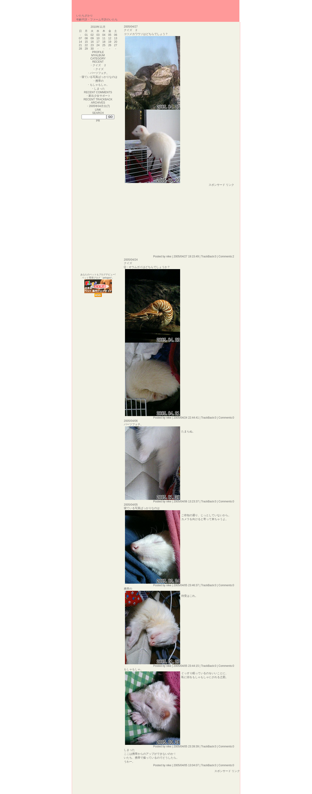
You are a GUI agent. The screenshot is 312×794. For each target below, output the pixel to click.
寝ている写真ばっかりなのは (99, 77)
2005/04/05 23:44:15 (186, 665)
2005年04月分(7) (99, 106)
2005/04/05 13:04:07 (186, 765)
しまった (99, 88)
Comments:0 (226, 417)
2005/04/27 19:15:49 (186, 256)
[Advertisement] (162, 219)
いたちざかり (84, 15)
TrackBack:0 (208, 256)
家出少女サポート (99, 95)
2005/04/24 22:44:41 (186, 417)
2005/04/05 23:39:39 (186, 746)
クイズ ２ (99, 65)
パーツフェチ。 (99, 73)
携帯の (99, 80)
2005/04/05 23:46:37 (186, 585)
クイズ (99, 69)
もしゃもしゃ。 (99, 84)
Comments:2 (226, 256)
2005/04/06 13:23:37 (186, 501)
